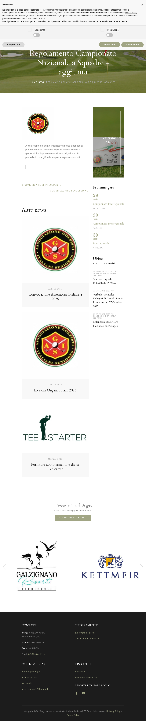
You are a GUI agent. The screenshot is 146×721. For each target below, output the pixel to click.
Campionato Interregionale (108, 204)
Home (34, 82)
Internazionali (29, 677)
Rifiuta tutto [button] (110, 44)
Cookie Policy (73, 715)
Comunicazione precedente (43, 185)
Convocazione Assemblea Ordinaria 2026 (55, 296)
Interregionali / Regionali (35, 689)
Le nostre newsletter (86, 677)
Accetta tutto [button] (132, 44)
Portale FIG (81, 671)
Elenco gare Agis (31, 671)
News (42, 82)
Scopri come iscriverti (73, 518)
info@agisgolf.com (37, 654)
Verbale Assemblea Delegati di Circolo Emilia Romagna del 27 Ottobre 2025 (108, 300)
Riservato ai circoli (85, 633)
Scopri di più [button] (13, 44)
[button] (142, 4)
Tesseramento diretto (87, 638)
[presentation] (4, 567)
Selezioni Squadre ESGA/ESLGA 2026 (104, 281)
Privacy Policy (113, 711)
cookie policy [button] (131, 12)
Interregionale (101, 243)
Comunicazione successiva (68, 191)
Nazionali (27, 683)
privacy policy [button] (102, 10)
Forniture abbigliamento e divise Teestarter (55, 466)
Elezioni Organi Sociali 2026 (55, 390)
